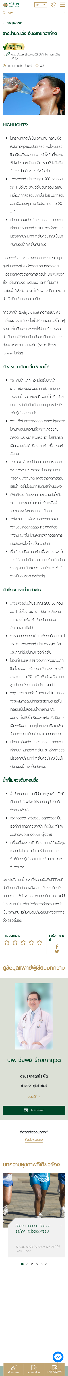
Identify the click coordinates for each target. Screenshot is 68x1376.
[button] (22, 1264)
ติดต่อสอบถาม (34, 1139)
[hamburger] (62, 5)
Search (61, 13)
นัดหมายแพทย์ (34, 1110)
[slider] (23, 942)
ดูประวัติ (34, 1096)
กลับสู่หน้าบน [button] (57, 1369)
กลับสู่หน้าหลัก (14, 23)
